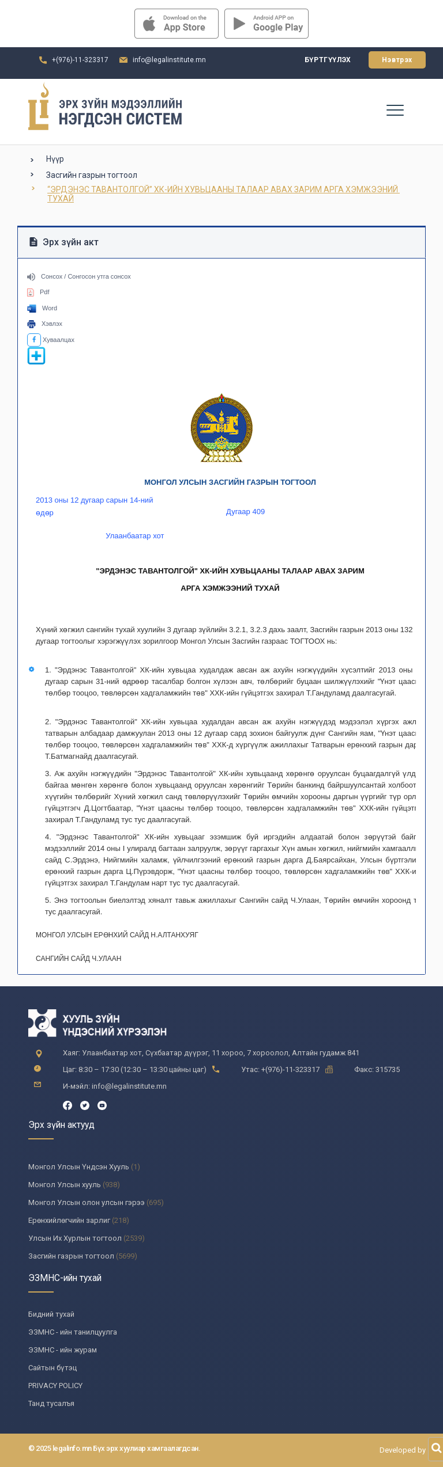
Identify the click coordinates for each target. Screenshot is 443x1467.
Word (42, 308)
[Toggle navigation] (394, 109)
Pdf (38, 291)
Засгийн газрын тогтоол (91, 175)
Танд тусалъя (51, 1403)
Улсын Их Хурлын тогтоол (75, 1238)
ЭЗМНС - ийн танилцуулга (72, 1332)
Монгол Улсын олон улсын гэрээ (86, 1202)
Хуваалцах (50, 339)
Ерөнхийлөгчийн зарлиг (69, 1220)
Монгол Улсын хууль (64, 1184)
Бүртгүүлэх (328, 60)
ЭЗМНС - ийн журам (62, 1350)
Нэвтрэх (397, 60)
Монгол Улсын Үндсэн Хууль (78, 1166)
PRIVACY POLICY (55, 1385)
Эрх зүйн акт (64, 242)
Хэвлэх (44, 323)
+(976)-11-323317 (80, 60)
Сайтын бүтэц (52, 1367)
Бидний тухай (51, 1314)
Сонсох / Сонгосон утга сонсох (79, 276)
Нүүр (55, 159)
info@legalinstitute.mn (169, 60)
